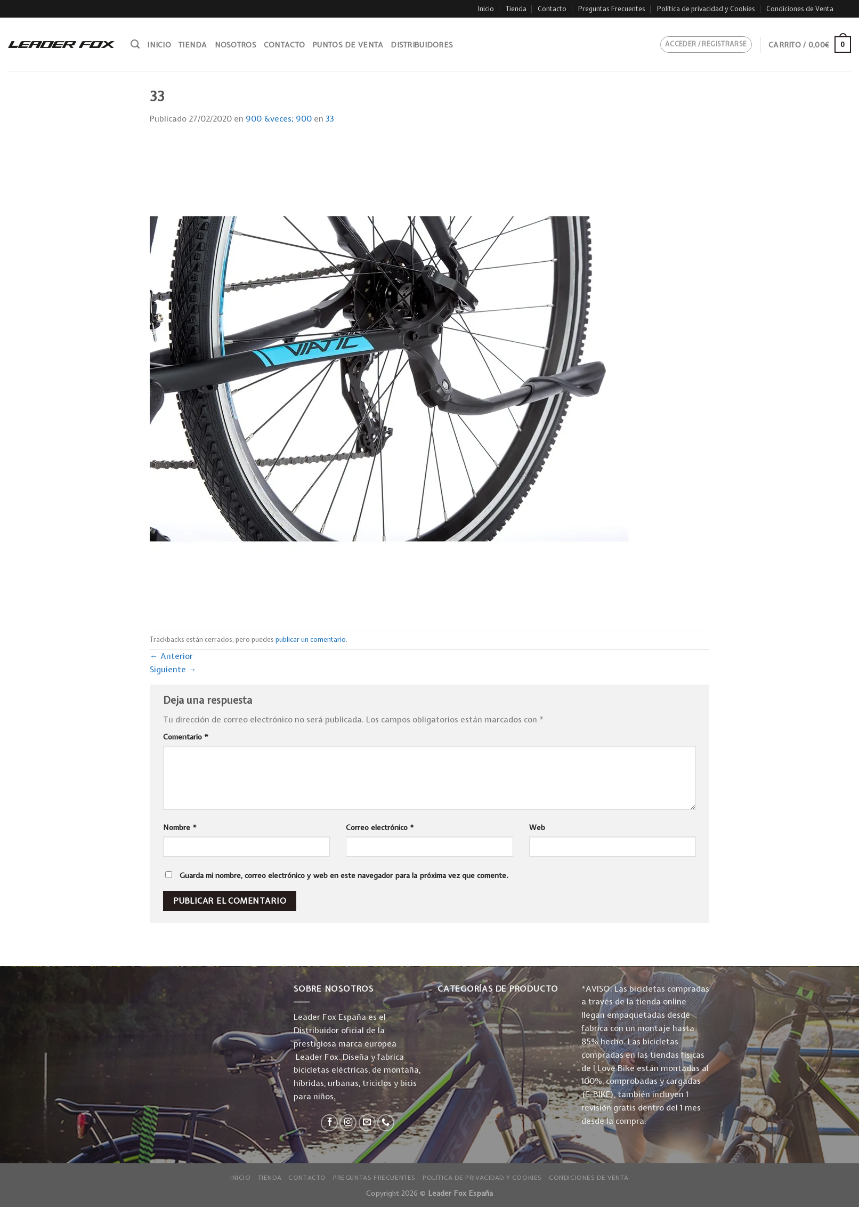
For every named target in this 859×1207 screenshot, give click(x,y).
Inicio (486, 8)
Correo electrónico (380, 827)
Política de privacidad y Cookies (706, 8)
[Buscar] (135, 44)
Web (537, 827)
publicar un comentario (310, 639)
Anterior (171, 656)
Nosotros (235, 45)
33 (330, 118)
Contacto (552, 8)
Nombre (180, 827)
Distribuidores (422, 45)
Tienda (516, 8)
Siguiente (173, 669)
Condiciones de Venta (799, 8)
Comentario (185, 737)
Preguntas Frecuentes (611, 8)
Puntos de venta (347, 45)
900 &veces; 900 (279, 118)
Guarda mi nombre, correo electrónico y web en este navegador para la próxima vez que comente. (344, 875)
